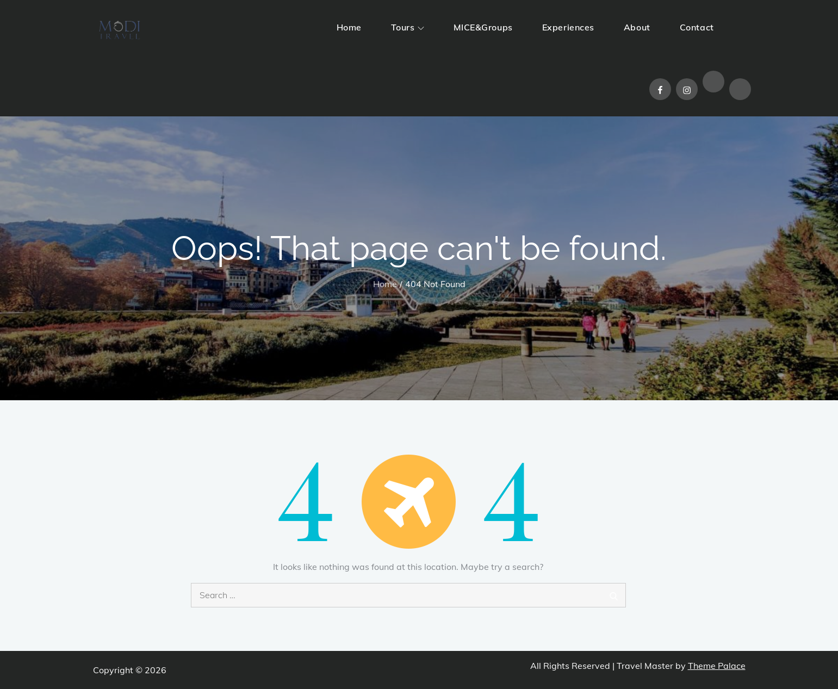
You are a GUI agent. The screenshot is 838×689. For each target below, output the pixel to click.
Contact (697, 27)
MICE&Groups (483, 27)
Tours (407, 27)
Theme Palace (717, 665)
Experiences (568, 27)
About (637, 27)
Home (349, 27)
